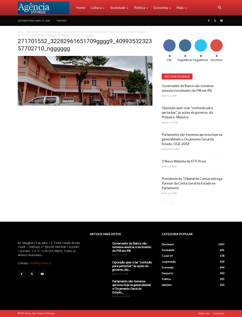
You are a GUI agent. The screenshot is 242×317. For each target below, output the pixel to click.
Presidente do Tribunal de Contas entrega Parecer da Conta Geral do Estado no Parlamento (192, 183)
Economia (162, 8)
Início (21, 31)
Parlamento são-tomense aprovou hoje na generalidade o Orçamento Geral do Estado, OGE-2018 (192, 139)
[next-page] (170, 202)
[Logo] (46, 7)
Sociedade (119, 8)
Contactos (218, 313)
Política (141, 8)
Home (80, 8)
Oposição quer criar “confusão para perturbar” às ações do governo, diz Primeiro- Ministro (187, 112)
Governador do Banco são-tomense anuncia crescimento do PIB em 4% (131, 246)
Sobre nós (204, 313)
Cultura (98, 8)
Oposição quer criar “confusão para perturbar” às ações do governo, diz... (132, 265)
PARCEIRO (62, 20)
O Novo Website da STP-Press (184, 161)
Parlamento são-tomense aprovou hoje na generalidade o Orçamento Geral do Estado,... (131, 286)
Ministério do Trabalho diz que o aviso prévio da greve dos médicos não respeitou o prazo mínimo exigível (86, 31)
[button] (219, 8)
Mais (182, 8)
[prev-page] (164, 202)
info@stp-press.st (40, 263)
